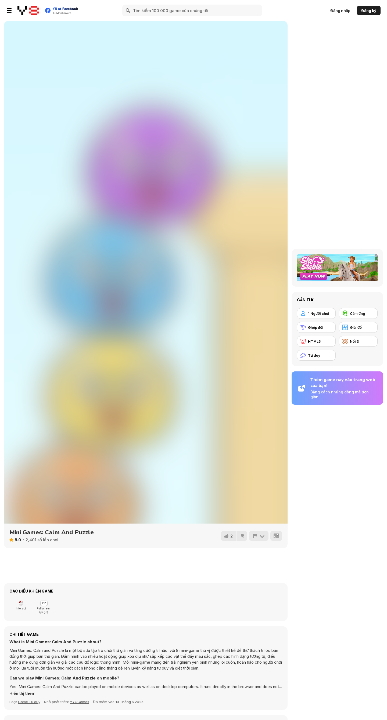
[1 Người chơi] (316, 313)
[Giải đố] (358, 327)
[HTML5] (316, 341)
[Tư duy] (316, 355)
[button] (22, 693)
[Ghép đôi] (316, 327)
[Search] (128, 10)
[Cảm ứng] (358, 313)
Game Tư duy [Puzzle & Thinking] (29, 702)
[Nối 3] (358, 341)
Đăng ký (368, 10)
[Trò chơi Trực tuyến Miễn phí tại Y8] (28, 10)
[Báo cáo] (258, 536)
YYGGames (79, 702)
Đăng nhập (340, 10)
